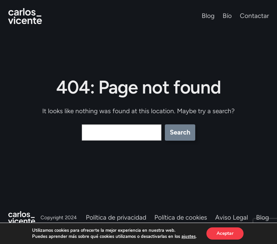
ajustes (188, 236)
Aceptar (225, 233)
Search (180, 132)
